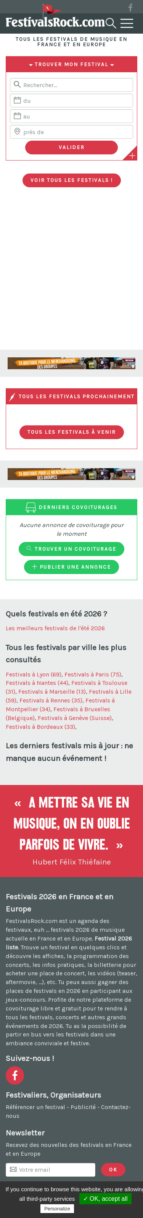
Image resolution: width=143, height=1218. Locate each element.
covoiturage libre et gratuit (43, 1008)
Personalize (57, 1209)
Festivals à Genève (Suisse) (75, 718)
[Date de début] (71, 100)
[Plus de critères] (132, 156)
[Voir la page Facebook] (130, 9)
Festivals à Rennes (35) (50, 700)
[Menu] (127, 24)
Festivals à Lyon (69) (33, 674)
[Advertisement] (71, 274)
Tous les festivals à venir (71, 432)
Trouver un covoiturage (71, 549)
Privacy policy (94, 1208)
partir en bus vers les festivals (47, 1034)
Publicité (83, 1107)
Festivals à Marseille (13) (52, 691)
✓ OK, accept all (105, 1198)
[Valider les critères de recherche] (71, 147)
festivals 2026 (70, 929)
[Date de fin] (71, 116)
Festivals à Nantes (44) (37, 682)
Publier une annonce (71, 567)
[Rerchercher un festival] (71, 85)
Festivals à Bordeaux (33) (40, 726)
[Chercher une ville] (71, 132)
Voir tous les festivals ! (72, 180)
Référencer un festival (35, 1107)
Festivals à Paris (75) (92, 674)
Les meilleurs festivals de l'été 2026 (55, 628)
